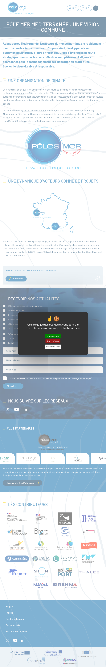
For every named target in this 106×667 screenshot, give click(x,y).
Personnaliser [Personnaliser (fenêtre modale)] (53, 346)
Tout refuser (53, 341)
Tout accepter (53, 335)
